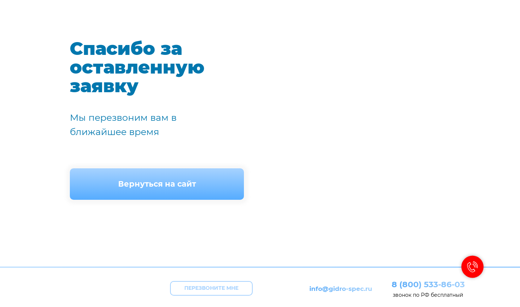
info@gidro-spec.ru (340, 288)
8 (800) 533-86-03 (428, 284)
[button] (211, 288)
